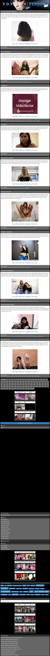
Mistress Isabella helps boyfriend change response (11, 637)
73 (4, 388)
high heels (37, 588)
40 (12, 384)
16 (43, 379)
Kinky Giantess (4, 519)
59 (15, 386)
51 (42, 384)
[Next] (32, 388)
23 (15, 381)
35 (47, 381)
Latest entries (4, 635)
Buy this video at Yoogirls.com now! (25, 44)
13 (35, 379)
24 (17, 381)
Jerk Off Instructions (27, 376)
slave (28, 594)
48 (34, 384)
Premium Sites (5, 513)
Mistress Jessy (13, 48)
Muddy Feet (22, 228)
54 (1, 386)
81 (26, 388)
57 (9, 386)
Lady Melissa (7, 188)
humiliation (5, 591)
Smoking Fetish (40, 336)
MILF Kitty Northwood (5, 515)
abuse (2, 585)
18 (1, 381)
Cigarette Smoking (27, 336)
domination (40, 585)
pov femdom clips (42, 591)
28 (28, 381)
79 (20, 388)
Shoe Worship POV (28, 154)
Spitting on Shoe (35, 154)
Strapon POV (15, 188)
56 (7, 386)
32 (39, 381)
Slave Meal (29, 82)
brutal (24, 585)
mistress (26, 591)
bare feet (9, 585)
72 (1, 388)
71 (47, 386)
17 (46, 379)
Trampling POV (34, 48)
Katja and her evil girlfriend (7, 270)
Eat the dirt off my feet (6, 191)
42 (17, 384)
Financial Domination (5, 532)
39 (9, 384)
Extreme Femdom (4, 538)
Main (2, 427)
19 (4, 381)
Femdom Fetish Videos (6, 529)
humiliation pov (15, 591)
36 (1, 384)
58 (12, 386)
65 (31, 386)
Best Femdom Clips (5, 523)
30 (34, 381)
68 (39, 386)
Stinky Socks (23, 48)
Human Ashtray (13, 336)
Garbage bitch (4, 85)
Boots (18, 267)
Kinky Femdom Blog (5, 521)
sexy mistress (22, 594)
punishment (4, 594)
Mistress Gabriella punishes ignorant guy (9, 645)
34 (45, 381)
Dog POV (12, 82)
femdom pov (12, 588)
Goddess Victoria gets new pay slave (8, 651)
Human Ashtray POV (20, 336)
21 (9, 381)
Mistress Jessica (16, 154)
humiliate (42, 588)
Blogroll (3, 517)
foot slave (25, 588)
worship (46, 594)
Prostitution (27, 188)
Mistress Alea (13, 228)
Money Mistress (4, 547)
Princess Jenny (7, 82)
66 (34, 386)
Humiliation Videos (5, 531)
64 (28, 386)
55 (4, 386)
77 (15, 388)
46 (28, 384)
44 (23, 384)
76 (12, 388)
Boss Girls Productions (9, 154)
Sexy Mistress (33, 228)
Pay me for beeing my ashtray (7, 304)
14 (38, 379)
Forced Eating (24, 82)
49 (37, 384)
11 (30, 379)
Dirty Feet (17, 228)
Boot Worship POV (22, 267)
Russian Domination (5, 549)
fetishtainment (19, 588)
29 (31, 381)
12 (33, 379)
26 (23, 381)
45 (26, 384)
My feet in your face (5, 339)
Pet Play (15, 82)
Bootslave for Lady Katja (6, 231)
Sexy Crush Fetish (5, 534)
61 (20, 386)
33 (42, 381)
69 (42, 386)
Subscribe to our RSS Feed (25, 423)
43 (20, 384)
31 (37, 381)
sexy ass (15, 594)
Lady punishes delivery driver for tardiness (10, 654)
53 (47, 384)
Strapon (11, 188)
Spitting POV (22, 154)
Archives (3, 598)
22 (12, 381)
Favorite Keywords (5, 583)
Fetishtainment (7, 48)
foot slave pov (31, 588)
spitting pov (37, 594)
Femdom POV (35, 301)
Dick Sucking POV (21, 188)
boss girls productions (17, 585)
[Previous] (3, 379)
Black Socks (18, 48)
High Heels (40, 154)
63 (26, 386)
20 (7, 381)
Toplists (3, 543)
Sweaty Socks (28, 48)
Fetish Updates (4, 545)
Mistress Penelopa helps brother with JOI (9, 639)
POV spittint (3, 124)
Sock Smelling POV (40, 48)
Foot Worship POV (27, 228)
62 (23, 386)
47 (31, 384)
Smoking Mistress (34, 336)
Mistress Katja (7, 267)
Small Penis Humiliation (36, 376)
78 (17, 388)
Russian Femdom (4, 536)
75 (9, 388)
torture (42, 594)
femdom (4, 588)
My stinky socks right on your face (8, 11)
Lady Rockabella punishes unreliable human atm (11, 649)
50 (39, 384)
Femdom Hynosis (4, 527)
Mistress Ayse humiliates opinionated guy (9, 641)
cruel (28, 585)
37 (4, 384)
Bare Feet (22, 376)
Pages (3, 425)
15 (41, 379)
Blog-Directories (5, 541)
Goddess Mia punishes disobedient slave (9, 643)
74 (7, 388)
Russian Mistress (46, 154)
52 (45, 384)
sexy (10, 594)
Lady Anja (6, 376)
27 (26, 381)
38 (7, 384)
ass (5, 585)
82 (28, 388)
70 (45, 386)
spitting (32, 594)
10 (27, 379)
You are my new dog (5, 51)
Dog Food (19, 82)
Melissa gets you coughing (7, 158)
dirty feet (33, 585)
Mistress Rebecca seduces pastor (8, 652)
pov (31, 591)
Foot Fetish (24, 301)
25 (20, 381)
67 (37, 386)
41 (15, 384)
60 (17, 386)
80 (23, 388)
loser (21, 591)
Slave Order (28, 267)
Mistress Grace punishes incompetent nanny (10, 647)
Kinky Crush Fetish (5, 525)
